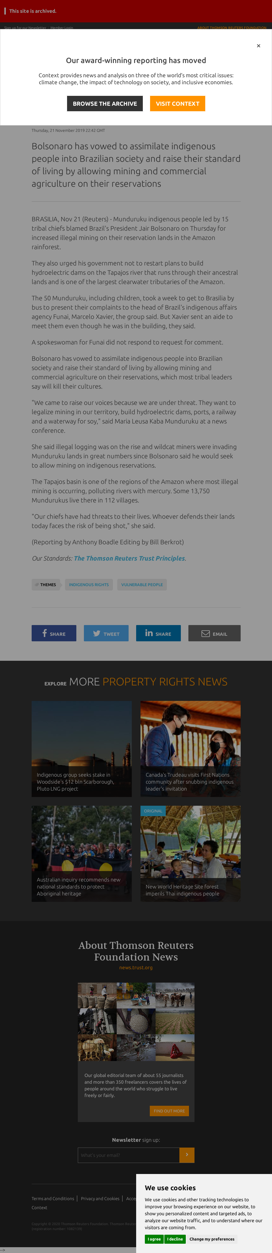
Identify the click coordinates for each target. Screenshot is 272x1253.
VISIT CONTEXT (177, 103)
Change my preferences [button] (212, 1239)
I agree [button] (154, 1239)
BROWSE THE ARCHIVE (105, 103)
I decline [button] (175, 1239)
